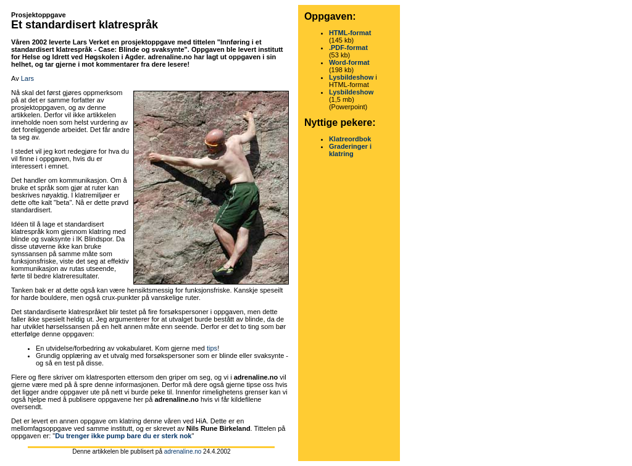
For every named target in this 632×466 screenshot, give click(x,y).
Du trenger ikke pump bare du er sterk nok (123, 435)
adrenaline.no (183, 451)
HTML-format (350, 32)
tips (212, 348)
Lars (27, 78)
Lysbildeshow (351, 77)
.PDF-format (348, 47)
